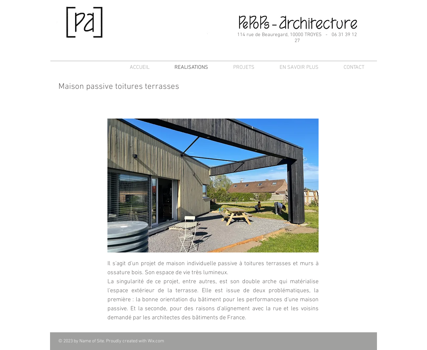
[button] (213, 185)
